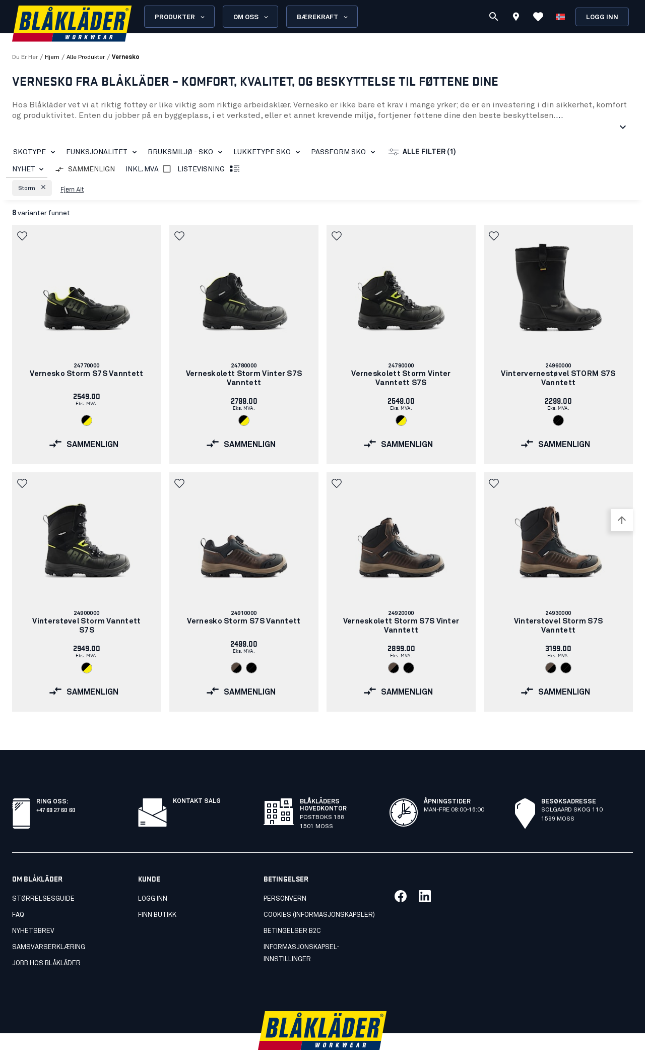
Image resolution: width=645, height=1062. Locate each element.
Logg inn (602, 17)
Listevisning (209, 169)
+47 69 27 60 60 (56, 787)
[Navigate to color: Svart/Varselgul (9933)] (86, 420)
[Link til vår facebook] (401, 874)
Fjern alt (72, 188)
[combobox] (26, 169)
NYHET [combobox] (23, 169)
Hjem (52, 57)
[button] (32, 188)
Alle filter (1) (422, 152)
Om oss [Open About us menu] (251, 17)
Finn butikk (157, 893)
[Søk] (494, 17)
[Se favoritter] (538, 17)
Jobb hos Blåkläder (46, 941)
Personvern (285, 876)
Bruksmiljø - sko (187, 152)
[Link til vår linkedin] (425, 874)
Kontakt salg (197, 779)
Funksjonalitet (103, 152)
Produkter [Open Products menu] (180, 17)
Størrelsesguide (43, 876)
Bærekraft (323, 17)
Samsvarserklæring (48, 925)
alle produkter (86, 57)
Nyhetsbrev (33, 909)
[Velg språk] (560, 17)
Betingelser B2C (292, 909)
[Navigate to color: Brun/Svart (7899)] (236, 667)
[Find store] (516, 18)
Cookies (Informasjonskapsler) (319, 893)
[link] (86, 344)
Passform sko (345, 152)
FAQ (18, 893)
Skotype (36, 152)
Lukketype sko (268, 152)
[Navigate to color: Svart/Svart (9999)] (558, 420)
